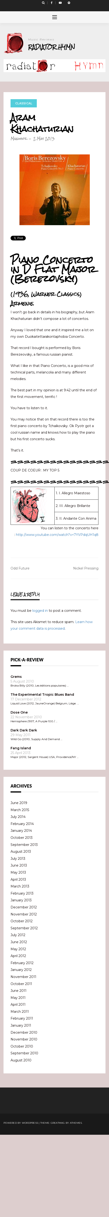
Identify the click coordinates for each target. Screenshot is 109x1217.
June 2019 (19, 803)
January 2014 (21, 830)
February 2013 (22, 893)
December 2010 (24, 1032)
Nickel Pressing (85, 568)
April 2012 (18, 956)
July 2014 (18, 817)
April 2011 (18, 1004)
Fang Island (21, 748)
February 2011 (22, 1018)
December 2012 (24, 907)
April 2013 (18, 879)
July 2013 (18, 858)
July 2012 (18, 935)
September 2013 (24, 845)
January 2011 (21, 1025)
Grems (16, 677)
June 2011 (18, 991)
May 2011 (18, 998)
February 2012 (22, 963)
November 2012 (24, 914)
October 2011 (21, 984)
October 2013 (22, 838)
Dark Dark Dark (24, 730)
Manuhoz (19, 138)
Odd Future (20, 568)
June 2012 (19, 942)
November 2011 (23, 977)
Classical (23, 103)
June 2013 (19, 865)
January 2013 (21, 900)
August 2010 (21, 1060)
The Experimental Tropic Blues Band (42, 694)
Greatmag (58, 1122)
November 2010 (24, 1039)
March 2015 (20, 810)
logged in (40, 610)
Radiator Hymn (51, 46)
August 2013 (21, 851)
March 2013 (20, 886)
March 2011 (20, 1011)
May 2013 (18, 872)
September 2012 (24, 928)
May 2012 (18, 949)
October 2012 (22, 921)
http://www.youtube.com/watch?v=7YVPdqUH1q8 (57, 535)
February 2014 (22, 824)
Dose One (19, 712)
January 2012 (21, 970)
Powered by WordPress (21, 1122)
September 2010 (24, 1053)
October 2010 (22, 1046)
